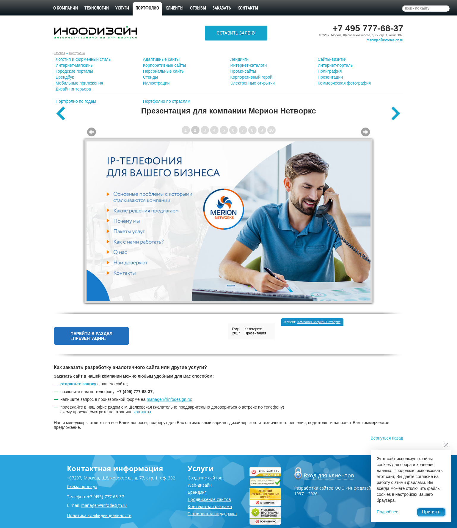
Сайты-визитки (332, 59)
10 (271, 130)
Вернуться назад (386, 438)
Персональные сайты (164, 71)
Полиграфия (330, 71)
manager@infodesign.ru (385, 40)
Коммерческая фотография (344, 83)
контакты (142, 411)
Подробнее (387, 512)
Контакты (248, 8)
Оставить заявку (236, 33)
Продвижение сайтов (209, 499)
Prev (91, 131)
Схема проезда (82, 486)
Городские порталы (74, 71)
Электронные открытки (252, 83)
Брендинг (197, 492)
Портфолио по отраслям (167, 101)
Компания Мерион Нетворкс (318, 322)
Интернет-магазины (75, 65)
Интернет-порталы (336, 65)
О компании (65, 8)
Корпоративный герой (251, 77)
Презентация (255, 333)
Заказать (222, 8)
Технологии (96, 8)
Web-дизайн (200, 485)
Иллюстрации (156, 83)
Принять (431, 511)
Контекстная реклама (210, 506)
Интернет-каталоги (248, 65)
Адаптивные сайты (161, 59)
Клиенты (174, 8)
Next (365, 131)
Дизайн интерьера (73, 89)
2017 (236, 333)
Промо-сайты (243, 71)
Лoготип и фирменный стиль (83, 59)
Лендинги (239, 59)
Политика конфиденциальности (99, 515)
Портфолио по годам (76, 101)
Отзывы (198, 8)
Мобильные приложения (79, 83)
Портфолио (77, 53)
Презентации (330, 77)
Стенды (150, 77)
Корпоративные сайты (164, 65)
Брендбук (65, 77)
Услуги (122, 8)
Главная (59, 53)
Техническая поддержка (212, 513)
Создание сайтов (205, 478)
